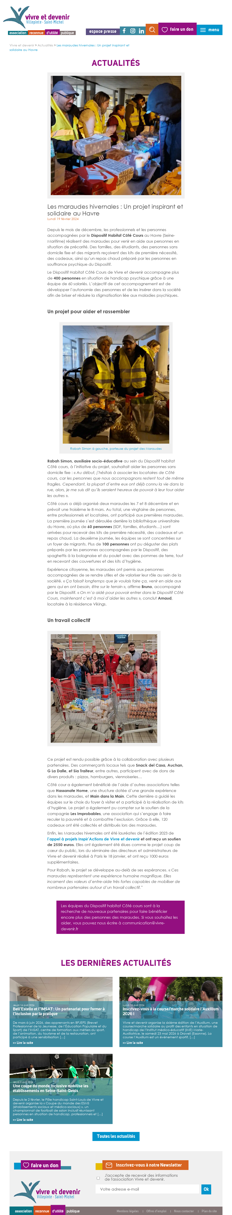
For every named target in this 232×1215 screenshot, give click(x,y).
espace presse (103, 31)
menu (213, 29)
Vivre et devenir (22, 45)
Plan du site (209, 1211)
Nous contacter (184, 1211)
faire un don (181, 29)
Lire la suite (25, 1043)
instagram (132, 30)
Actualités (45, 45)
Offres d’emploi (156, 1211)
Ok (206, 1189)
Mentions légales (128, 1211)
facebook (124, 30)
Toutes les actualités (116, 1136)
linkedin (141, 30)
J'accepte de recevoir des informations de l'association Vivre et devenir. (137, 1177)
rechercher (152, 29)
